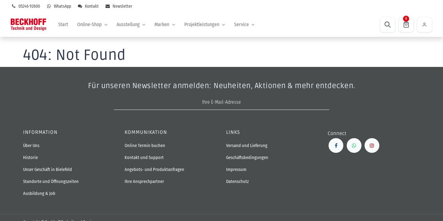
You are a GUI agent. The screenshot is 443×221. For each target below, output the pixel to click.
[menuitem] (63, 24)
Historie (30, 157)
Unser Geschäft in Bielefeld (47, 169)
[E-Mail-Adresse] (221, 102)
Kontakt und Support (144, 157)
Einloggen (424, 24)
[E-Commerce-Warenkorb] (406, 24)
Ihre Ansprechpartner (144, 181)
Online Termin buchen (145, 145)
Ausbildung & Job (39, 193)
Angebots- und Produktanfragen (154, 169)
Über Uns (31, 145)
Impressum (236, 169)
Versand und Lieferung (246, 145)
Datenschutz (237, 181)
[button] (387, 24)
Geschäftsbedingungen (247, 157)
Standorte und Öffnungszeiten (51, 181)
